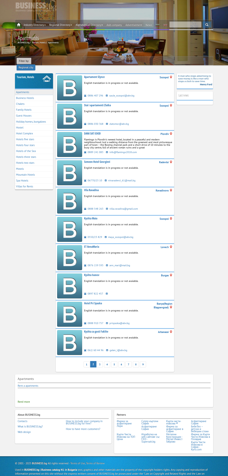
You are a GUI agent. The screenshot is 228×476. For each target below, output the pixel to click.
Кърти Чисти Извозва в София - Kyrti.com (198, 438)
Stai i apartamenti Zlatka (97, 100)
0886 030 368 (93, 119)
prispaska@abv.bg (118, 318)
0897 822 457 (93, 288)
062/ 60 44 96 (94, 345)
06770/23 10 (93, 175)
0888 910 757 (93, 318)
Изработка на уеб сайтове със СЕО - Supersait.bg (150, 431)
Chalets (20, 99)
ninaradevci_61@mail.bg (120, 175)
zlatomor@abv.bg (117, 119)
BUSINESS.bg (39, 455)
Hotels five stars (25, 134)
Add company (114, 25)
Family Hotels (23, 105)
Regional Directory (60, 25)
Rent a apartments (28, 380)
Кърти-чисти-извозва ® (173, 416)
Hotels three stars (26, 152)
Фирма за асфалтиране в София (174, 422)
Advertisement (133, 25)
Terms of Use (77, 455)
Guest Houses (23, 111)
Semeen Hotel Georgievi (97, 157)
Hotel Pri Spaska (93, 298)
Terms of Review (95, 455)
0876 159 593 (93, 260)
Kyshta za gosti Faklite (96, 327)
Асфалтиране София (198, 416)
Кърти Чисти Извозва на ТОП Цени (126, 430)
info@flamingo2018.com (122, 147)
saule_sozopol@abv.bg (120, 90)
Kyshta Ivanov (91, 270)
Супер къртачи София (149, 416)
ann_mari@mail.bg (118, 260)
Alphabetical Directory (89, 25)
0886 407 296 (93, 90)
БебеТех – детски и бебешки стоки (200, 422)
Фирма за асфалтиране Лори (124, 418)
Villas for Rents (24, 181)
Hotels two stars (25, 158)
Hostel (19, 122)
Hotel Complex (24, 128)
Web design (24, 425)
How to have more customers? (83, 423)
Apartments (22, 87)
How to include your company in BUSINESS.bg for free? (84, 416)
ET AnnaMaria (91, 242)
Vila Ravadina (91, 185)
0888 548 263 (93, 204)
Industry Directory (35, 25)
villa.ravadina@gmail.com (122, 204)
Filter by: (24, 61)
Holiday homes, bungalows (31, 117)
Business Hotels (25, 93)
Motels (20, 164)
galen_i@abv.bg (117, 345)
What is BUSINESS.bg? (30, 420)
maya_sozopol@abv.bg (119, 232)
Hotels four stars (25, 140)
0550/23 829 (93, 232)
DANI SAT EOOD (92, 129)
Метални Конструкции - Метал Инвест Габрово (174, 431)
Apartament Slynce (94, 72)
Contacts (22, 415)
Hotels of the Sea (26, 146)
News (149, 25)
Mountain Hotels (25, 170)
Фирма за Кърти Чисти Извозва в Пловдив (200, 430)
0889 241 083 (93, 147)
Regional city (41, 61)
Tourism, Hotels (25, 72)
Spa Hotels (22, 175)
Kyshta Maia (90, 213)
